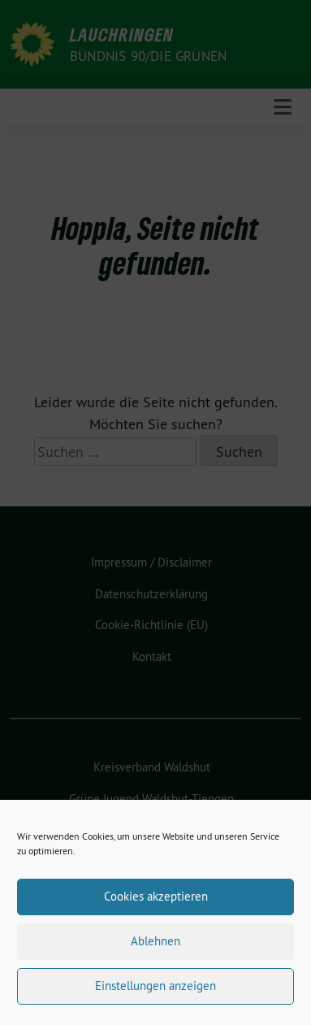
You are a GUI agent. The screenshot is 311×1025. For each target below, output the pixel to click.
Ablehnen (155, 949)
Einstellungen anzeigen (155, 993)
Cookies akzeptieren (156, 904)
